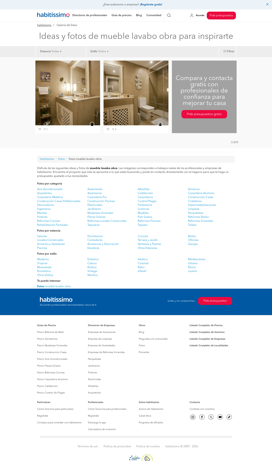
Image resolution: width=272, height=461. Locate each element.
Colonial (143, 263)
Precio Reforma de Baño (50, 332)
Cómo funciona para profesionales (107, 409)
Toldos (192, 225)
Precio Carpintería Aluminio (52, 379)
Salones (42, 236)
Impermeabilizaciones (202, 205)
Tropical (42, 263)
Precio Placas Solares (48, 366)
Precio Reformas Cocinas (51, 372)
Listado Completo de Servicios (207, 332)
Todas (56, 51)
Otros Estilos (45, 275)
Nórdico (92, 275)
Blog (141, 332)
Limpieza (193, 209)
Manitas (42, 213)
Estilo (94, 51)
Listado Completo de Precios (206, 325)
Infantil (142, 271)
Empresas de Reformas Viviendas (106, 352)
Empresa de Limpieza (100, 339)
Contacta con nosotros (202, 409)
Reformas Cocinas (48, 221)
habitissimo (44, 25)
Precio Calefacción (47, 386)
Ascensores (94, 193)
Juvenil (192, 271)
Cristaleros (195, 201)
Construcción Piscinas (101, 201)
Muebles (143, 213)
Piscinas (42, 248)
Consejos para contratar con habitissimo (59, 422)
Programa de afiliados (151, 422)
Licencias (143, 209)
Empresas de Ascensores (102, 332)
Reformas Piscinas (149, 221)
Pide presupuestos (221, 15)
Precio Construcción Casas (51, 352)
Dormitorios (95, 236)
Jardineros (94, 209)
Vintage (92, 271)
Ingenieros (43, 209)
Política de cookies (148, 446)
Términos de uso (87, 446)
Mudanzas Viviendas (100, 213)
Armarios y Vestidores (51, 244)
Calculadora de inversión (102, 429)
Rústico (92, 267)
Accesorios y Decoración (103, 244)
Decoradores (45, 205)
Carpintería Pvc (97, 197)
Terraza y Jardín (148, 240)
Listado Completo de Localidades (209, 345)
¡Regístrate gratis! (151, 4)
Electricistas (94, 205)
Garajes (193, 244)
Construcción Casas (200, 197)
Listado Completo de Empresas (207, 339)
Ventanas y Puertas (149, 244)
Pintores (42, 217)
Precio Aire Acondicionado (52, 359)
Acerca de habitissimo (151, 409)
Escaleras (93, 248)
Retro (141, 267)
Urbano (193, 263)
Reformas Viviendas (200, 221)
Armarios (194, 189)
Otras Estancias (147, 248)
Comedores (95, 240)
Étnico (192, 267)
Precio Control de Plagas (51, 393)
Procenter (144, 352)
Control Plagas (147, 201)
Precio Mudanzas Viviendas (52, 345)
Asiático (143, 259)
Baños (192, 236)
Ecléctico (93, 259)
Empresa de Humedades (101, 345)
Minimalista (44, 267)
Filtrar (230, 51)
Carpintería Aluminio (201, 193)
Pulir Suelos (145, 217)
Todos (103, 51)
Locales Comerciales (50, 240)
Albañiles (143, 189)
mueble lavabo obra (54, 286)
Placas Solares (96, 217)
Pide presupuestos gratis (204, 114)
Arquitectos (44, 193)
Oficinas (193, 240)
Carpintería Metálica (50, 197)
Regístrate (42, 416)
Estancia (45, 51)
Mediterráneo (196, 259)
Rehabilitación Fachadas (52, 225)
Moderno (43, 259)
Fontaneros (145, 205)
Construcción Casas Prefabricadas (58, 201)
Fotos (142, 345)
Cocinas (143, 236)
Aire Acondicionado (49, 189)
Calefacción (145, 193)
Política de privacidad (117, 446)
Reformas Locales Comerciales (106, 221)
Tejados (142, 225)
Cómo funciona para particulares (55, 409)
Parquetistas (195, 213)
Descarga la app (97, 422)
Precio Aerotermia (47, 339)
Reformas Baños (198, 217)
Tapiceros (93, 225)
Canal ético (145, 416)
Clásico (92, 263)
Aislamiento (94, 189)
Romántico (44, 271)
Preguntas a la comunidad (153, 339)
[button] (40, 130)
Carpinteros (145, 197)
